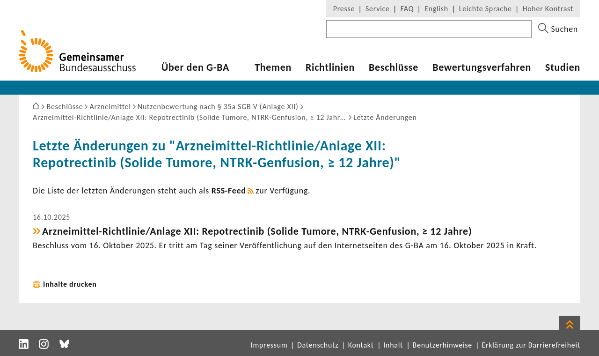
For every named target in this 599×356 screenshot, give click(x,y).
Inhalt (393, 345)
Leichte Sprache (485, 8)
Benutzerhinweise (442, 345)
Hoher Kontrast (548, 8)
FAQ (407, 8)
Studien (562, 67)
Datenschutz (317, 345)
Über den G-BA (195, 67)
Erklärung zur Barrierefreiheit (531, 345)
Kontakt (361, 345)
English (436, 8)
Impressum (269, 345)
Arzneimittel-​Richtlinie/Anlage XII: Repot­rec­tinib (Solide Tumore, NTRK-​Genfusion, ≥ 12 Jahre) (257, 231)
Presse (344, 8)
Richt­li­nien (330, 67)
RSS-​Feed (229, 190)
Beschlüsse (393, 67)
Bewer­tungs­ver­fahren (481, 67)
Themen (273, 67)
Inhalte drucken (70, 284)
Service (377, 8)
